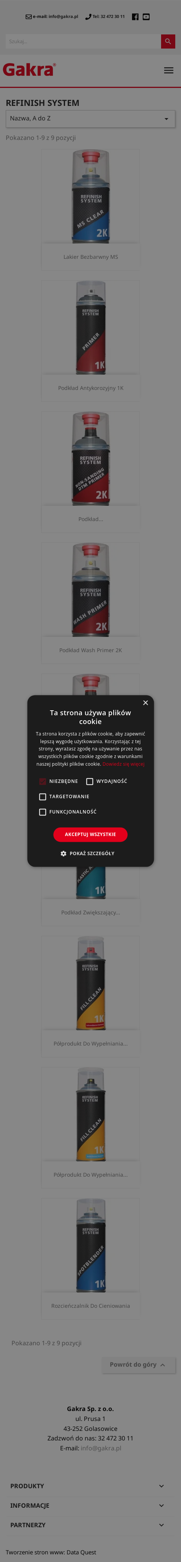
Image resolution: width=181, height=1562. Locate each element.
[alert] (90, 781)
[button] (90, 853)
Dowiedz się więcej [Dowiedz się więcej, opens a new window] (124, 764)
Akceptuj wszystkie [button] (90, 834)
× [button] (145, 703)
